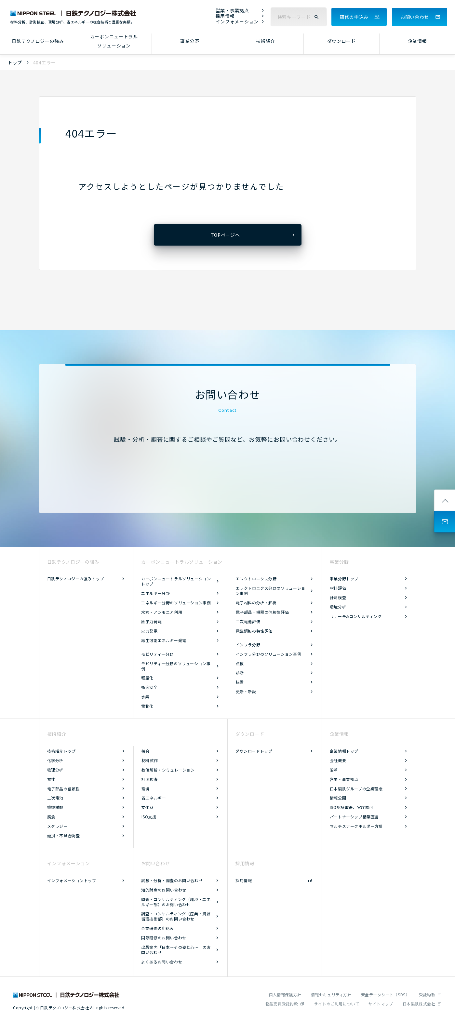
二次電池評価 (248, 621)
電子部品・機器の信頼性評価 (262, 612)
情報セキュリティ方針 (331, 994)
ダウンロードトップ (253, 751)
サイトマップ (380, 1003)
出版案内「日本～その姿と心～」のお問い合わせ (176, 949)
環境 (145, 788)
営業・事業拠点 (232, 10)
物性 (51, 779)
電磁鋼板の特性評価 (254, 631)
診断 (240, 672)
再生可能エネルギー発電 (163, 640)
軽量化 (147, 677)
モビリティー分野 (157, 654)
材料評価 (338, 588)
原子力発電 (151, 621)
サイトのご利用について (336, 1003)
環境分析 (338, 607)
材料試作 (149, 760)
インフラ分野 (248, 644)
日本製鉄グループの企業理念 (356, 788)
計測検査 (338, 597)
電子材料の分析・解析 (256, 602)
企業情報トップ (344, 751)
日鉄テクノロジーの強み (38, 41)
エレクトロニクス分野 (256, 578)
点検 (240, 663)
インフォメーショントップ (71, 880)
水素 (145, 696)
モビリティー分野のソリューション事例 (175, 666)
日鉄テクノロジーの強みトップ (75, 578)
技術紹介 (265, 41)
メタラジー (57, 826)
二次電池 (55, 797)
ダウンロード (341, 41)
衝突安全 (149, 687)
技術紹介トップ (61, 751)
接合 (145, 751)
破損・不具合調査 (63, 835)
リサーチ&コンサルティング (356, 616)
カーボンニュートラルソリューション (114, 41)
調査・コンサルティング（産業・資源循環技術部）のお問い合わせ (175, 916)
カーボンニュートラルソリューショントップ (176, 581)
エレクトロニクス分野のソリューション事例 (270, 590)
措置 (240, 682)
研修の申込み (354, 17)
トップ (15, 62)
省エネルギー (153, 797)
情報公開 (338, 797)
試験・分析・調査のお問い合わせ (172, 880)
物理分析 (55, 770)
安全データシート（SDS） (385, 994)
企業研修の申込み (157, 928)
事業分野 (189, 41)
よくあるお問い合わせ (161, 961)
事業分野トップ (344, 578)
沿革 (334, 770)
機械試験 (55, 807)
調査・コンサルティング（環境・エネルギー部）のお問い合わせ (175, 901)
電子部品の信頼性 (63, 788)
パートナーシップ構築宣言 (354, 816)
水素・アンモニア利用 (161, 612)
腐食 (51, 816)
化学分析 (55, 760)
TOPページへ (225, 235)
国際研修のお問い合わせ (163, 937)
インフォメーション (237, 21)
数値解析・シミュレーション (168, 770)
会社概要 (338, 760)
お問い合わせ (414, 17)
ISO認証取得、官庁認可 (351, 807)
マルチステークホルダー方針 (356, 826)
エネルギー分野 (155, 593)
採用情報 (225, 16)
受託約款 (427, 994)
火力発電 (149, 631)
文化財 (147, 807)
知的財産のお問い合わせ (163, 890)
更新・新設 (246, 691)
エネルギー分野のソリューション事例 (176, 602)
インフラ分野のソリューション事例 (268, 654)
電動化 (147, 706)
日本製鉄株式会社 (419, 1003)
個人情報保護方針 (285, 994)
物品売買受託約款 (281, 1003)
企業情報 (417, 41)
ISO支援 (148, 816)
